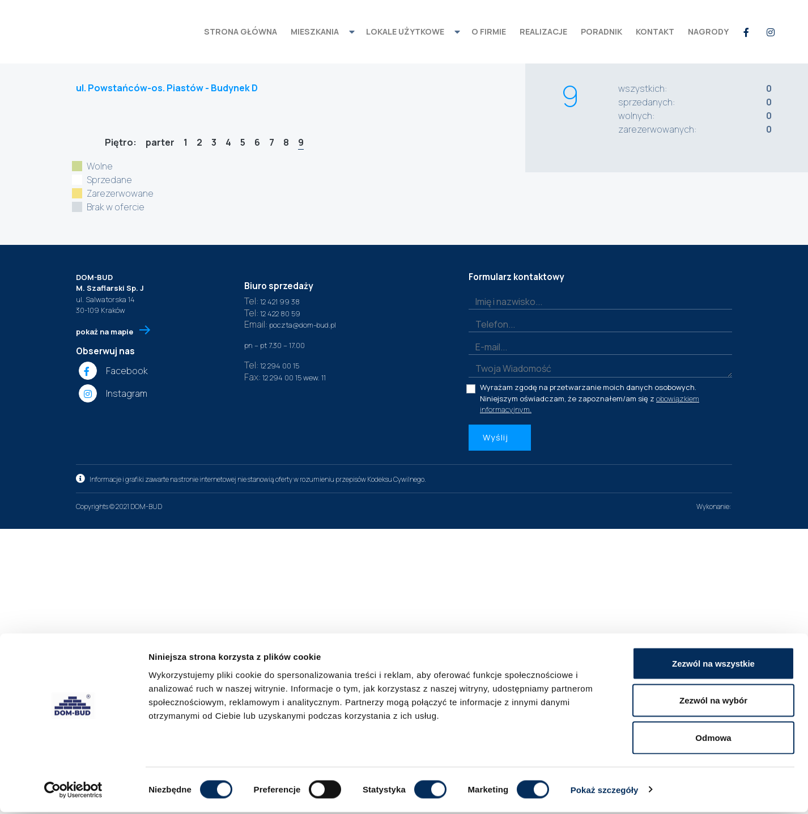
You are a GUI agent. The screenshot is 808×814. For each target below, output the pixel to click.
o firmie (488, 31)
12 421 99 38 (272, 587)
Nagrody (708, 31)
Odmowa (713, 739)
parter (160, 141)
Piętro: (120, 141)
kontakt (655, 31)
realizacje (543, 31)
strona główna (240, 31)
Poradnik (601, 31)
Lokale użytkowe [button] (405, 31)
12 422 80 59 (272, 598)
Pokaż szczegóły (605, 791)
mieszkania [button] (315, 31)
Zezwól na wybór (713, 702)
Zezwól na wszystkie (713, 665)
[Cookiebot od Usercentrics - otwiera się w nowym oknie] (73, 791)
